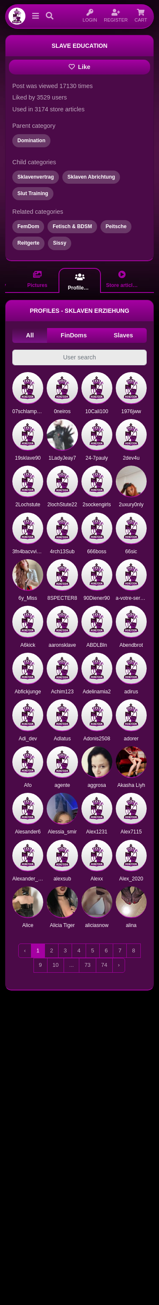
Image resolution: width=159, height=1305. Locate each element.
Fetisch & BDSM (72, 226)
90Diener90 (97, 598)
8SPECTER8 (62, 598)
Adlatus (62, 739)
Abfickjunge (28, 692)
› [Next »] (119, 965)
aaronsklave (62, 645)
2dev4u (131, 458)
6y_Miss (28, 598)
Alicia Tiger (62, 925)
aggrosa (96, 785)
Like (79, 66)
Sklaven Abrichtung (91, 177)
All (29, 335)
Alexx (96, 879)
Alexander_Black (31, 879)
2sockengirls (97, 505)
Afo (28, 785)
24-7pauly (97, 458)
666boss (96, 552)
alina (131, 925)
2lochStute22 (62, 505)
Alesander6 (28, 832)
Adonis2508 (96, 739)
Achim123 (62, 692)
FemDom (28, 226)
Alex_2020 (131, 879)
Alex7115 (131, 832)
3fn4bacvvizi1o (29, 552)
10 (56, 965)
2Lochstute (27, 505)
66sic (131, 552)
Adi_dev (28, 739)
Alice (27, 925)
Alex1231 (96, 832)
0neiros (62, 411)
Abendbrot (131, 645)
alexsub (62, 879)
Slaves (123, 335)
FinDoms (74, 335)
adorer (131, 739)
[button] (33, 16)
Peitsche (116, 226)
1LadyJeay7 (62, 458)
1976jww (131, 411)
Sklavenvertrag (35, 177)
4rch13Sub (62, 552)
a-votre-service (132, 598)
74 (104, 965)
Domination (31, 140)
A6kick (27, 645)
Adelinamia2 (97, 692)
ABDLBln (96, 645)
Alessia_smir (62, 832)
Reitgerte (28, 243)
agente (62, 785)
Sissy (59, 243)
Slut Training (32, 193)
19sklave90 (28, 458)
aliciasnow (96, 925)
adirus (131, 692)
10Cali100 (96, 411)
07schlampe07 (28, 411)
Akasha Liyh (131, 785)
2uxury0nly (131, 505)
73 (87, 965)
